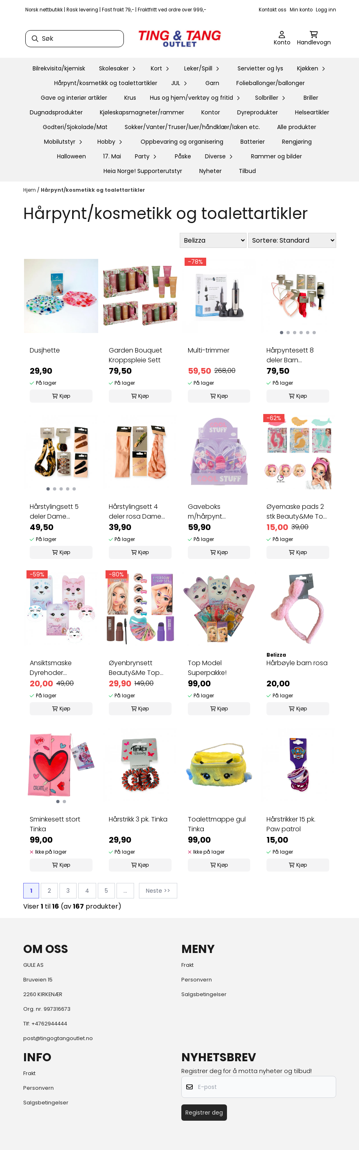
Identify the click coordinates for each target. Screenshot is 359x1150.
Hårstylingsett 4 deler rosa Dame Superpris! (135, 511)
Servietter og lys (260, 68)
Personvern (196, 979)
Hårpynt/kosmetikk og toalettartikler (105, 83)
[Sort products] (292, 240)
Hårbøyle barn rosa (297, 663)
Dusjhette (45, 350)
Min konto (301, 10)
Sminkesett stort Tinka (55, 824)
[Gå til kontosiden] (282, 39)
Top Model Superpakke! (207, 667)
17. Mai (112, 156)
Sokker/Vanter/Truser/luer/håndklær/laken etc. (192, 127)
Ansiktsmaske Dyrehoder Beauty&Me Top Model (55, 668)
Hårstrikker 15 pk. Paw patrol (290, 824)
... (125, 891)
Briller (311, 98)
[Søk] (74, 38)
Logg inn (326, 10)
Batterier (252, 142)
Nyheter (210, 171)
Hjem (30, 189)
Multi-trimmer (208, 350)
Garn (212, 83)
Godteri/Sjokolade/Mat (75, 127)
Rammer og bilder (276, 156)
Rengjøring (297, 142)
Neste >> (158, 891)
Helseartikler (312, 112)
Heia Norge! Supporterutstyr (143, 171)
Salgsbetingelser (204, 994)
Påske (183, 156)
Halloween (71, 156)
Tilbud (247, 171)
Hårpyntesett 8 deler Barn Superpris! (290, 355)
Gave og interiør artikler (74, 98)
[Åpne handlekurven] (314, 39)
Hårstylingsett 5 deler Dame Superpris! (54, 511)
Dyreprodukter (257, 112)
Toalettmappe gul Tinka (217, 824)
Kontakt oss (272, 10)
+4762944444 (49, 1023)
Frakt (187, 965)
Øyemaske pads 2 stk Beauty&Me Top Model (297, 511)
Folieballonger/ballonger (270, 83)
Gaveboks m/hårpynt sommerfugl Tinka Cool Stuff (216, 511)
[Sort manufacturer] (213, 240)
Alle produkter (296, 127)
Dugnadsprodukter (56, 112)
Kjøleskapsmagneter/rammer (142, 112)
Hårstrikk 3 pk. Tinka (138, 819)
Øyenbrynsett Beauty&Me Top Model (134, 668)
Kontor (210, 112)
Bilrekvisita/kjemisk (59, 68)
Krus (130, 98)
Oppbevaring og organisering (182, 142)
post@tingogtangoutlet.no (58, 1038)
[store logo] (179, 38)
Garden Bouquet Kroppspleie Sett (135, 355)
